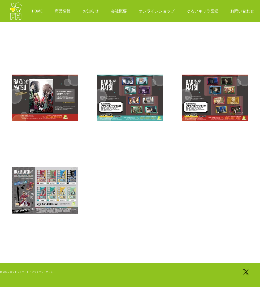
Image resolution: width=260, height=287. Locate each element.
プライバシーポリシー (43, 272)
